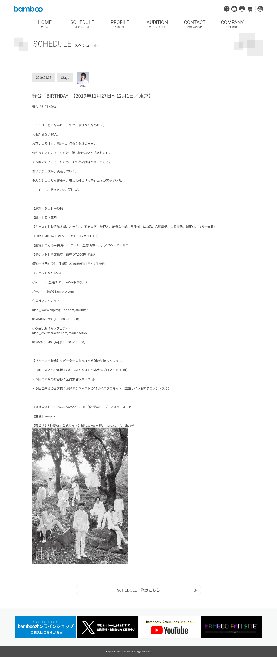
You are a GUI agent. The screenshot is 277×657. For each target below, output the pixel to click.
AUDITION (157, 24)
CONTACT (195, 24)
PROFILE (120, 24)
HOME (45, 24)
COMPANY (232, 24)
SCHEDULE (82, 24)
